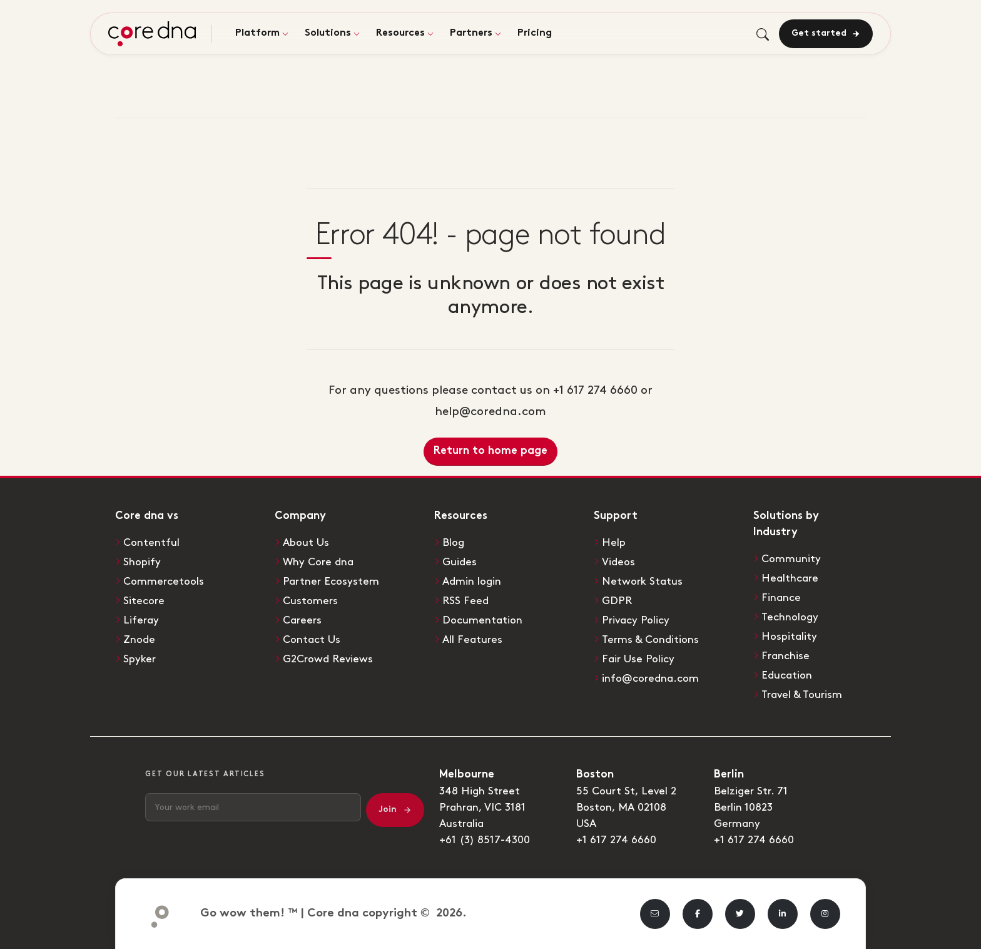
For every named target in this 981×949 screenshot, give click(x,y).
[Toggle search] (762, 34)
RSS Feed (465, 601)
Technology (789, 617)
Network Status (642, 582)
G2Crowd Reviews (328, 659)
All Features (472, 640)
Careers (302, 620)
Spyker (139, 659)
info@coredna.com (650, 679)
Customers (310, 601)
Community (791, 559)
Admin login (471, 582)
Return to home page (490, 451)
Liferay (141, 620)
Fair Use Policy (638, 659)
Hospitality (789, 637)
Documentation (482, 620)
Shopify (142, 562)
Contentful (151, 543)
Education (786, 675)
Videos (618, 562)
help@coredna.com (490, 411)
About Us (306, 543)
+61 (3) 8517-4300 (484, 840)
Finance (781, 598)
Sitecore (144, 601)
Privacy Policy (635, 620)
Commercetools (163, 582)
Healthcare (789, 578)
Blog (453, 543)
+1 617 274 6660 (616, 840)
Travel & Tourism (801, 695)
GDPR (617, 601)
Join (395, 810)
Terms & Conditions (650, 640)
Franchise (785, 656)
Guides (459, 562)
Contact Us (311, 640)
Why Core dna (318, 562)
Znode (139, 640)
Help (614, 543)
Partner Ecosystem (331, 582)
